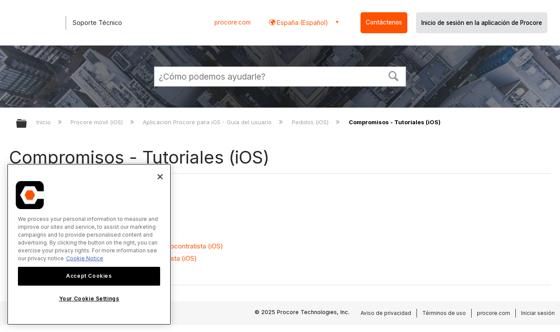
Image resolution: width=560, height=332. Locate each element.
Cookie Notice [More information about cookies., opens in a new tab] (84, 258)
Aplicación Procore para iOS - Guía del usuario (208, 122)
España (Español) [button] (301, 22)
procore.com (232, 22)
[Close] (160, 176)
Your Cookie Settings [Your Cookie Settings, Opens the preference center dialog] (89, 298)
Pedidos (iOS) (311, 122)
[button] (394, 75)
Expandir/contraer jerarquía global (27, 124)
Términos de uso (444, 313)
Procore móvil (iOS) (97, 122)
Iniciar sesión (538, 313)
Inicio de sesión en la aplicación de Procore (481, 22)
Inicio (44, 122)
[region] (89, 244)
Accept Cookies (89, 276)
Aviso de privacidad (385, 313)
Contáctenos (384, 22)
